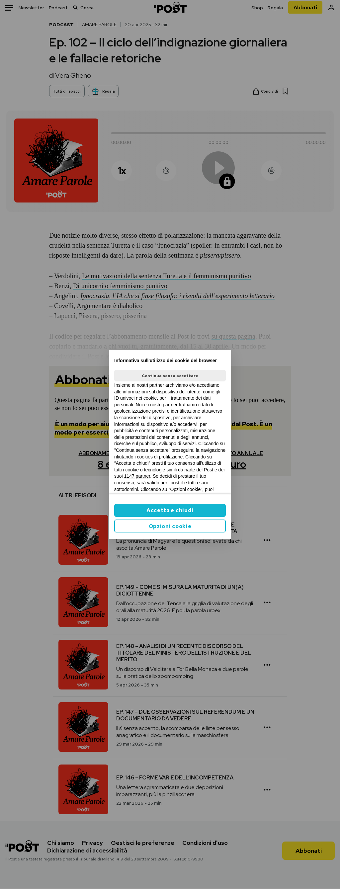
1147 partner (137, 476)
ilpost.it (175, 482)
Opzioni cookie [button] (170, 526)
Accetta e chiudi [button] (170, 510)
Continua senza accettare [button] (170, 375)
